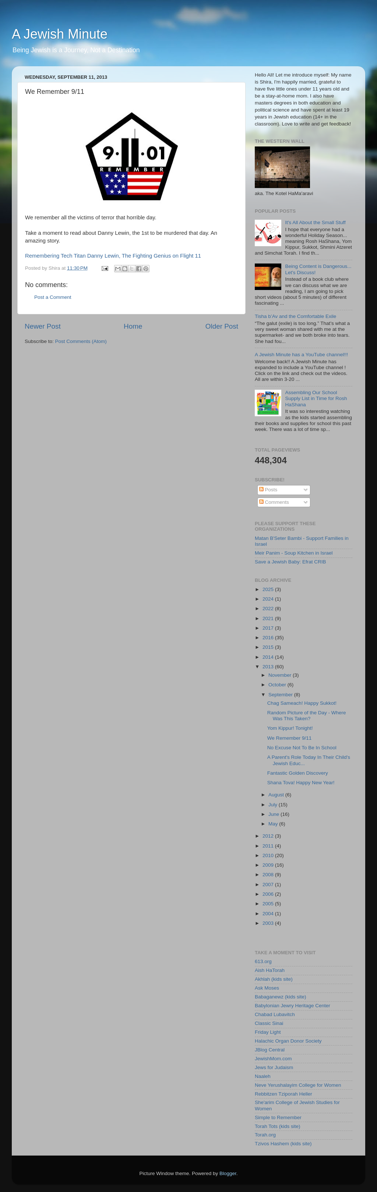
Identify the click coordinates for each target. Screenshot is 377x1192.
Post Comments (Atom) (81, 341)
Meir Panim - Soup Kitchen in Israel (294, 553)
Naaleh (263, 1076)
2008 (269, 874)
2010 (269, 855)
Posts (268, 489)
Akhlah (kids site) (274, 979)
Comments (274, 502)
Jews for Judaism (274, 1067)
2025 (269, 589)
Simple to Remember (278, 1117)
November (280, 675)
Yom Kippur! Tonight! (290, 728)
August (276, 794)
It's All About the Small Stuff (315, 222)
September (281, 694)
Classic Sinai (269, 1023)
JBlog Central (270, 1050)
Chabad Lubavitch (275, 1014)
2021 (269, 618)
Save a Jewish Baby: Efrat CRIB (290, 562)
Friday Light (268, 1032)
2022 (269, 608)
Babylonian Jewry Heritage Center (292, 1005)
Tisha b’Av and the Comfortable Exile (295, 316)
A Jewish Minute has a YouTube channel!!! (301, 354)
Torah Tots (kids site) (277, 1126)
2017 (269, 628)
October (278, 684)
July (273, 804)
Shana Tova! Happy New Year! (301, 782)
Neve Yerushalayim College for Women (298, 1085)
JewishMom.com (273, 1058)
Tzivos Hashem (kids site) (283, 1143)
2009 (269, 865)
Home (133, 326)
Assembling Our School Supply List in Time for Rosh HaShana (316, 398)
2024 (269, 599)
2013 (269, 666)
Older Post (221, 326)
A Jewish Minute (60, 34)
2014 (269, 657)
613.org (263, 961)
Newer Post (43, 326)
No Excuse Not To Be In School (302, 747)
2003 (269, 923)
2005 (269, 903)
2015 (269, 647)
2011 (269, 846)
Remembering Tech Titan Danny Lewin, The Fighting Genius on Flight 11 (113, 256)
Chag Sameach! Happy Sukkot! (302, 703)
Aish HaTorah (270, 970)
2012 (269, 836)
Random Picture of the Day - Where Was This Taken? (306, 715)
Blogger (227, 1173)
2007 (269, 884)
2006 (269, 894)
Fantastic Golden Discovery (297, 773)
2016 (269, 637)
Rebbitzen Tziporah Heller (283, 1094)
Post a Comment (52, 297)
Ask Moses (267, 988)
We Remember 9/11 (289, 738)
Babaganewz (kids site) (280, 997)
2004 (269, 913)
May (273, 824)
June (274, 814)
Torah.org (265, 1135)
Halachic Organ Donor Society (288, 1041)
